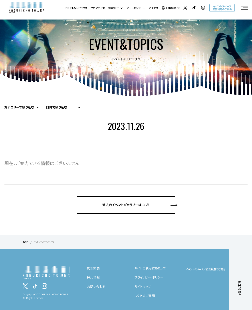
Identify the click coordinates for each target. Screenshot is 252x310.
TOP (25, 242)
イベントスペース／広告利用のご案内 (205, 269)
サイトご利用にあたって (150, 268)
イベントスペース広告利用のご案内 (222, 7)
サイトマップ (143, 286)
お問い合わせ (96, 286)
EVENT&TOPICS (44, 242)
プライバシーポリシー (149, 277)
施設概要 (93, 268)
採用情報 (93, 277)
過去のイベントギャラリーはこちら (125, 204)
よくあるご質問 (145, 295)
